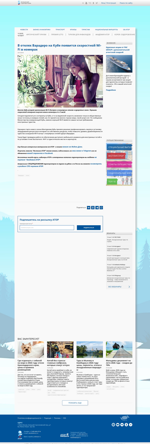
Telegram (97, 3)
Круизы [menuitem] (73, 30)
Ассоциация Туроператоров (26, 2)
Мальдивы (116, 385)
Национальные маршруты (117, 171)
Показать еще (75, 401)
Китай (49, 389)
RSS (60, 416)
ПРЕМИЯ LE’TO (66, 35)
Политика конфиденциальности (28, 416)
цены (38, 388)
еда (49, 391)
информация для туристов (60, 389)
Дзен (83, 3)
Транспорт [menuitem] (60, 30)
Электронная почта (26, 221)
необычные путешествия (84, 390)
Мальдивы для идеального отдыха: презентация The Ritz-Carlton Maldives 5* (118, 267)
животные (21, 388)
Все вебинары (114, 285)
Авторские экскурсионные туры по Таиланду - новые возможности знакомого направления (118, 278)
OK (94, 3)
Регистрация (112, 3)
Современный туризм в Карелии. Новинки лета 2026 (118, 248)
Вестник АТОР (112, 154)
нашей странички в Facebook (38, 152)
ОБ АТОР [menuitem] (126, 30)
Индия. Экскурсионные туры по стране (117, 239)
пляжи (33, 388)
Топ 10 (110, 180)
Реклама (53, 416)
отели (27, 173)
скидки (109, 385)
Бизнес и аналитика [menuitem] (41, 30)
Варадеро (21, 173)
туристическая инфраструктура (57, 393)
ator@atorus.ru (33, 431)
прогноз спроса (89, 392)
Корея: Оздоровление (123, 35)
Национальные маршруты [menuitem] (106, 30)
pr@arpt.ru (37, 435)
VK (90, 3)
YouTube (87, 3)
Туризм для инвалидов (85, 35)
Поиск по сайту (126, 3)
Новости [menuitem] (24, 30)
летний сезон (111, 387)
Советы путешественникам (117, 163)
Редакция (45, 416)
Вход (104, 3)
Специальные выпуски (116, 146)
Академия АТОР (104, 35)
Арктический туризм (49, 35)
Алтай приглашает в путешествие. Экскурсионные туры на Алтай (118, 257)
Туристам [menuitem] (86, 30)
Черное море (22, 390)
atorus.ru (114, 442)
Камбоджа (80, 392)
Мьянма (96, 390)
